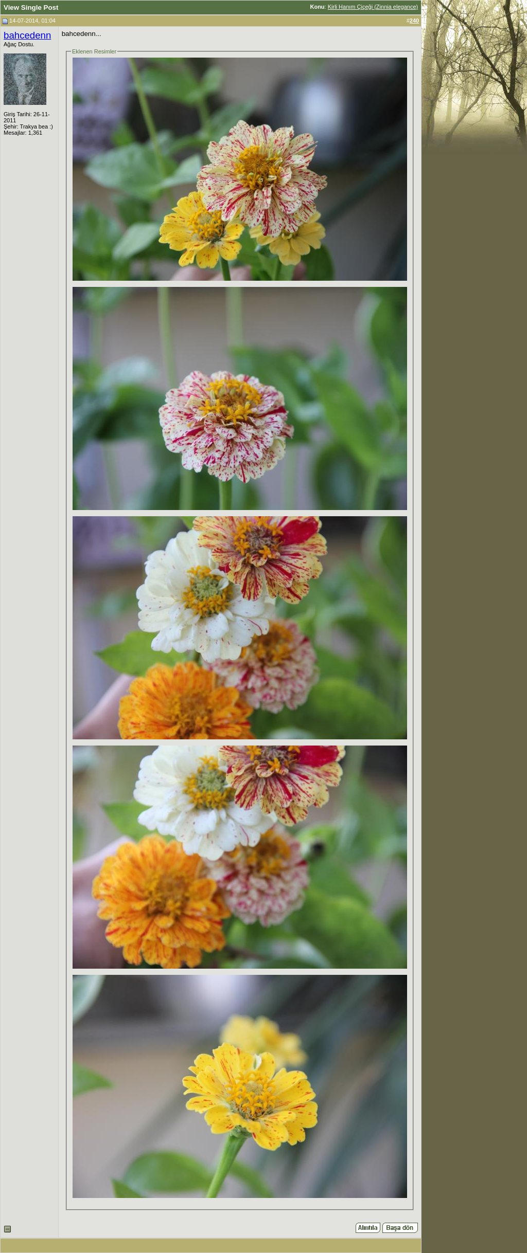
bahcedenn (27, 35)
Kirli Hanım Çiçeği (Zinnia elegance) (373, 7)
